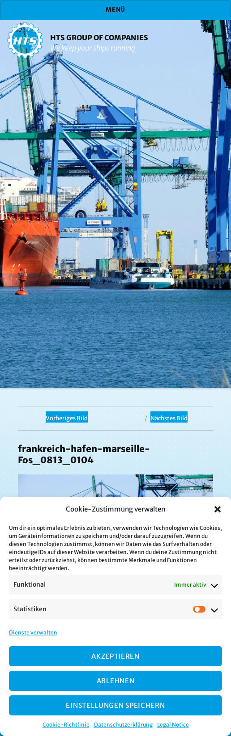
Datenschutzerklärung (123, 724)
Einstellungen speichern (115, 705)
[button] (217, 509)
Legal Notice (173, 724)
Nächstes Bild (169, 418)
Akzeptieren (115, 656)
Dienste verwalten (33, 632)
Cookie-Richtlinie (66, 724)
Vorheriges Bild (67, 418)
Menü (115, 9)
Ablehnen (116, 681)
